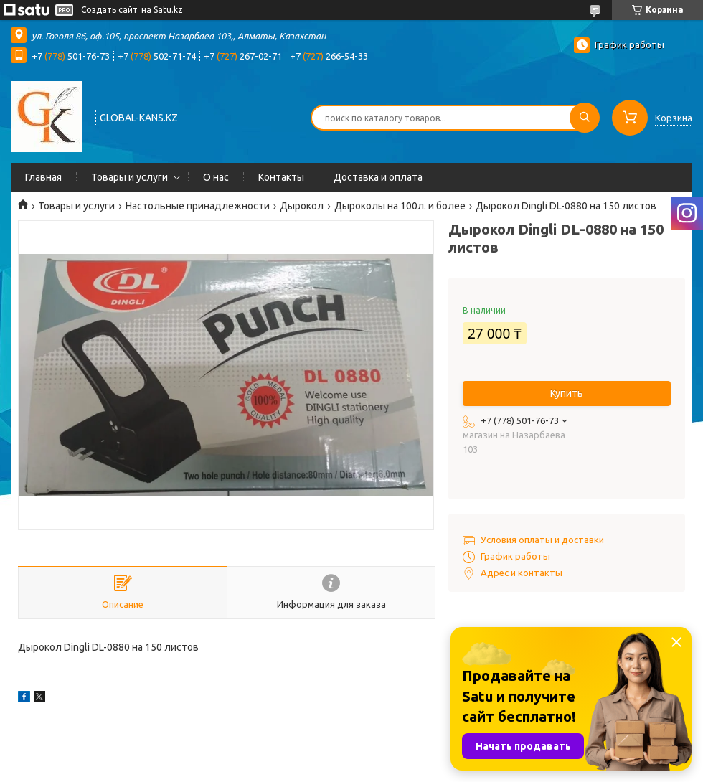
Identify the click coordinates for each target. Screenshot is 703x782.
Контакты (281, 177)
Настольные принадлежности (198, 206)
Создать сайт (109, 9)
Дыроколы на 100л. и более (400, 206)
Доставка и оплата (378, 177)
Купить (566, 393)
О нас (216, 177)
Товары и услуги (129, 177)
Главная (43, 177)
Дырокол (302, 206)
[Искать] (585, 118)
